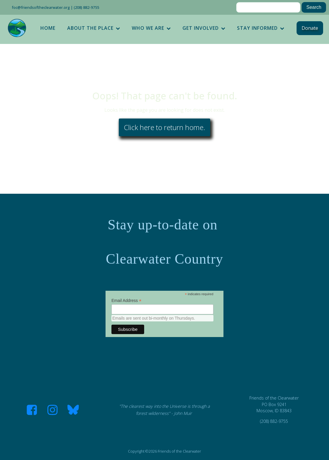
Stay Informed (260, 28)
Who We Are (151, 28)
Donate (310, 28)
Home (47, 28)
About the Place (93, 28)
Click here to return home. (164, 127)
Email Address (126, 300)
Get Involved (203, 28)
